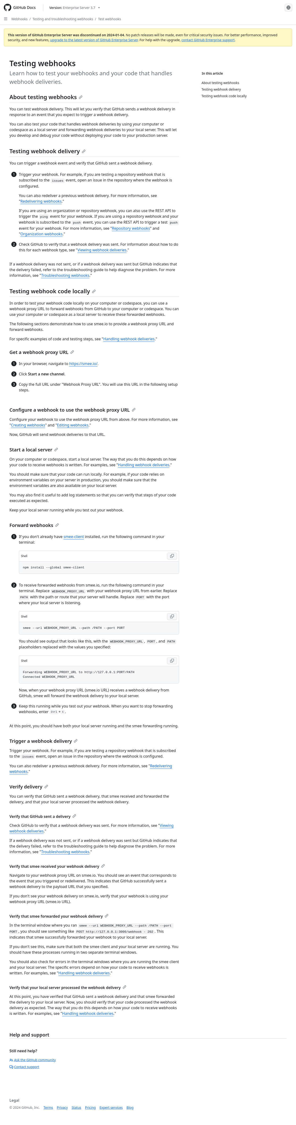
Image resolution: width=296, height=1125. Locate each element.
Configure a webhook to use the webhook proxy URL (72, 410)
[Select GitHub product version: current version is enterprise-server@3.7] (74, 7)
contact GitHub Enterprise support (208, 40)
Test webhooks (109, 19)
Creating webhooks (28, 425)
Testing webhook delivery (47, 151)
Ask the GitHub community (32, 1060)
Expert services (111, 1107)
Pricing (90, 1107)
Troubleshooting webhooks (65, 275)
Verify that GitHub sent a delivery (42, 816)
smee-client (74, 536)
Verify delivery (28, 786)
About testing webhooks (45, 97)
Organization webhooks (42, 234)
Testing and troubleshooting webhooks (63, 19)
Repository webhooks (131, 228)
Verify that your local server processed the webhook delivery (67, 987)
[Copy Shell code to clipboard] (172, 556)
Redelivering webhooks (41, 201)
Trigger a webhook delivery (43, 741)
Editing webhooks (73, 425)
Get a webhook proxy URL (41, 352)
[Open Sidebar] (5, 19)
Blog (130, 1107)
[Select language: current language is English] (288, 7)
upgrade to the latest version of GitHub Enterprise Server (94, 40)
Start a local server (33, 449)
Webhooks (19, 19)
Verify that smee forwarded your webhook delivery (58, 916)
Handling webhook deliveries (129, 339)
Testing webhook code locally (52, 291)
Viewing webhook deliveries (102, 250)
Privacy (62, 1107)
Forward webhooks (34, 525)
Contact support (24, 1067)
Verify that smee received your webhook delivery (57, 866)
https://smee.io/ (83, 363)
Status (76, 1107)
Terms (48, 1107)
